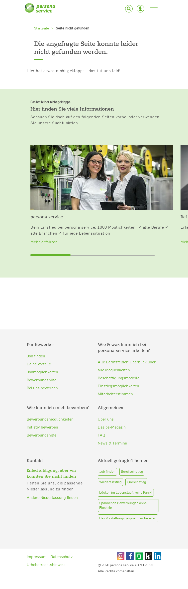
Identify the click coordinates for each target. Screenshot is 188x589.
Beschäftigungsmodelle (118, 364)
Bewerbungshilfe (41, 372)
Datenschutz (61, 549)
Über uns (106, 411)
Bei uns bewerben (42, 380)
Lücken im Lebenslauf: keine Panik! (125, 484)
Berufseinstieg (132, 463)
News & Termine (112, 435)
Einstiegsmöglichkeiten (118, 372)
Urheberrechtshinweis (46, 557)
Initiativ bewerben (42, 419)
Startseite (41, 28)
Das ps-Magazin (112, 419)
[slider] (50, 242)
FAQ (101, 427)
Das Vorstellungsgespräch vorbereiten (128, 510)
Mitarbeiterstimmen (115, 380)
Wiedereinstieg (110, 474)
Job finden (36, 348)
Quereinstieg (136, 474)
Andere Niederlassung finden (52, 489)
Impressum (37, 549)
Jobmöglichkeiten (42, 364)
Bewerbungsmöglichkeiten (50, 411)
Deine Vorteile (39, 356)
